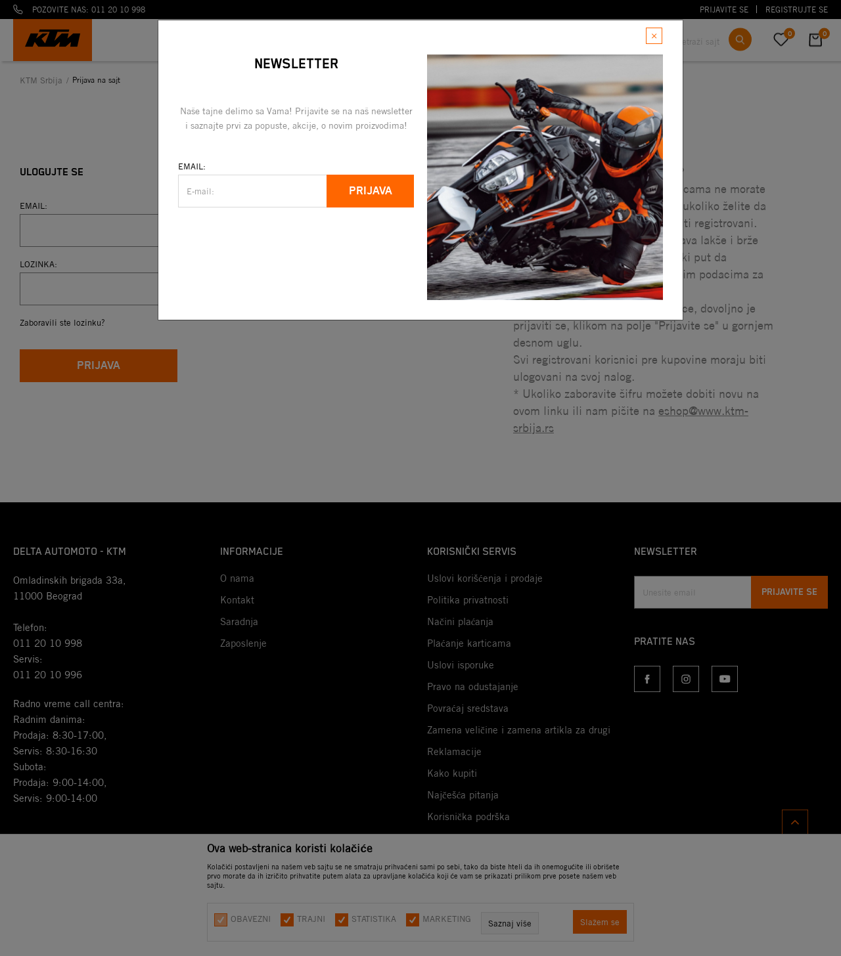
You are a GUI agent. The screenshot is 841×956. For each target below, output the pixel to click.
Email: (192, 166)
